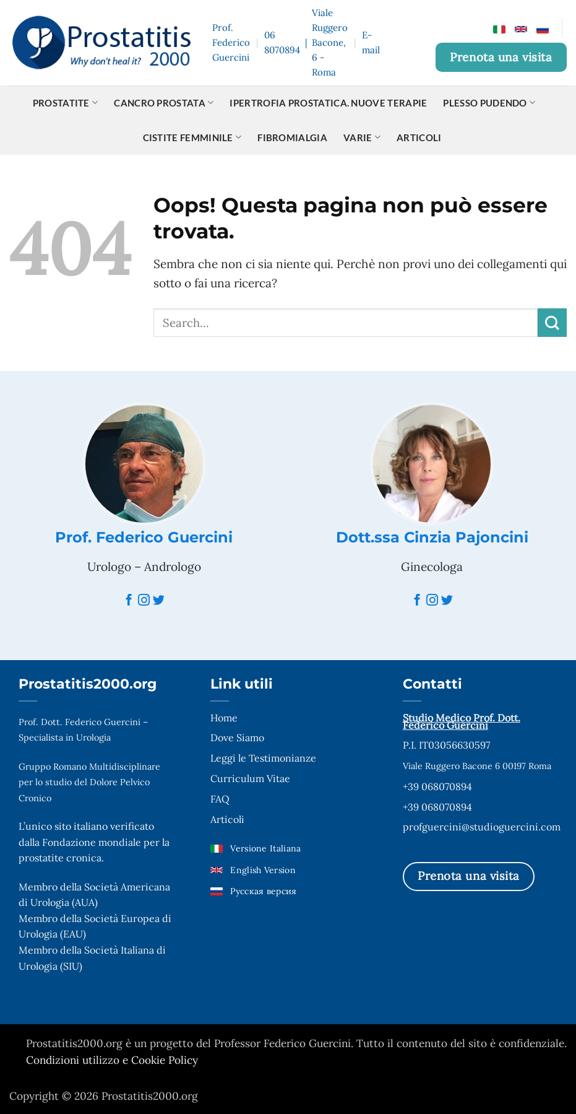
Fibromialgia (292, 137)
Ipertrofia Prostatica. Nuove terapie (328, 102)
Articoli (419, 137)
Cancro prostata (163, 102)
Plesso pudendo (489, 102)
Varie (361, 137)
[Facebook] (129, 600)
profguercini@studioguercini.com (482, 826)
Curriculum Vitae (250, 778)
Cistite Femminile (192, 137)
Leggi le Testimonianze (263, 758)
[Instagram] (144, 600)
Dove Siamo (237, 737)
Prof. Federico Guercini (144, 537)
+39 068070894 (437, 786)
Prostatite (65, 102)
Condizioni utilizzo (74, 1060)
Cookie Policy (164, 1060)
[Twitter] (159, 600)
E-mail (371, 42)
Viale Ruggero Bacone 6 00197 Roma (477, 766)
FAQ (220, 799)
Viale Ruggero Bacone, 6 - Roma (330, 42)
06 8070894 (282, 42)
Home (224, 717)
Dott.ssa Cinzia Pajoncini (432, 537)
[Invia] (552, 322)
